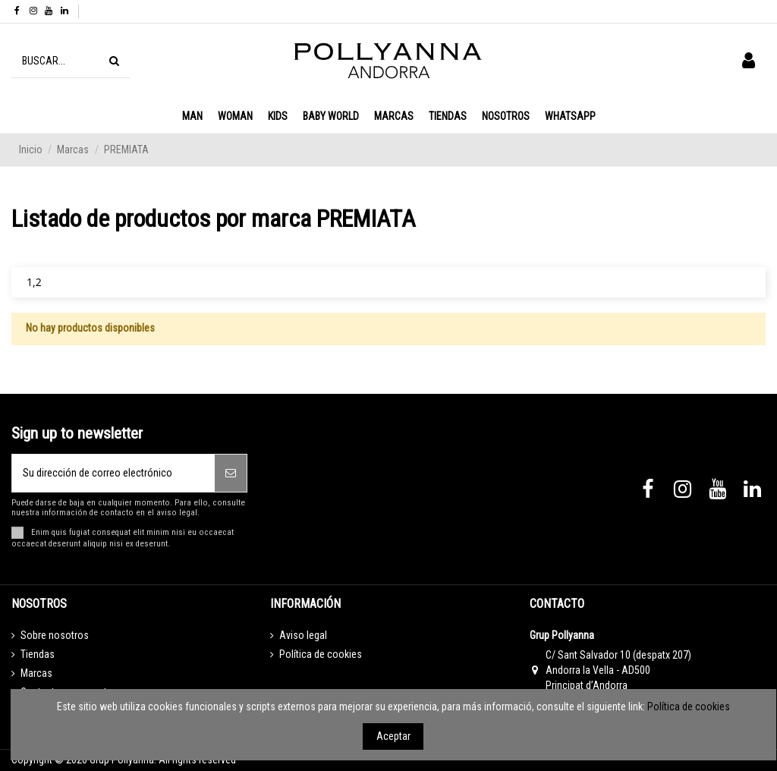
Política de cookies (320, 654)
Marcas (36, 673)
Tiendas (37, 654)
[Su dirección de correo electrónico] (113, 473)
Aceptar (393, 736)
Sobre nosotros (54, 635)
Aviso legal (303, 635)
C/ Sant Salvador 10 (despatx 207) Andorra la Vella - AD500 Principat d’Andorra (618, 670)
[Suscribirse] (231, 473)
